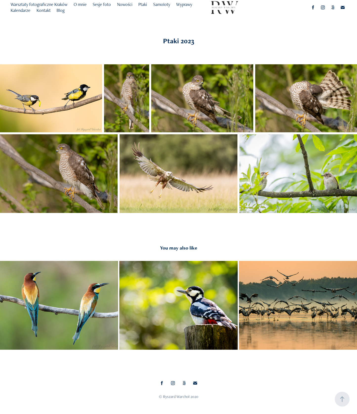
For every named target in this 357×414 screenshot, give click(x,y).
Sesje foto (102, 4)
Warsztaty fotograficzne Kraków (39, 4)
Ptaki (142, 4)
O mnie (80, 4)
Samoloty (161, 4)
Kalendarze (20, 10)
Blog (61, 10)
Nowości (124, 4)
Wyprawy (184, 4)
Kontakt (44, 10)
